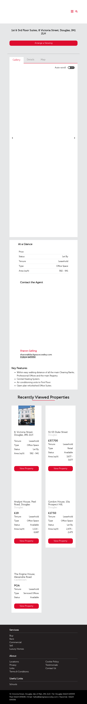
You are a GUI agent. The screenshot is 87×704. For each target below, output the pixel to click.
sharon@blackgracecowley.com (36, 354)
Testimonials (52, 665)
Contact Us (51, 668)
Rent (11, 639)
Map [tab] (43, 59)
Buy (11, 636)
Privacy (12, 665)
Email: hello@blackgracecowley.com (42, 697)
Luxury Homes (16, 649)
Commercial (15, 642)
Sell (11, 645)
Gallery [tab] (16, 59)
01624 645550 (28, 357)
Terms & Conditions (19, 671)
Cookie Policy (52, 662)
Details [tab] (30, 59)
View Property (26, 468)
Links (11, 668)
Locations (14, 662)
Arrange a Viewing (43, 43)
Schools (13, 684)
